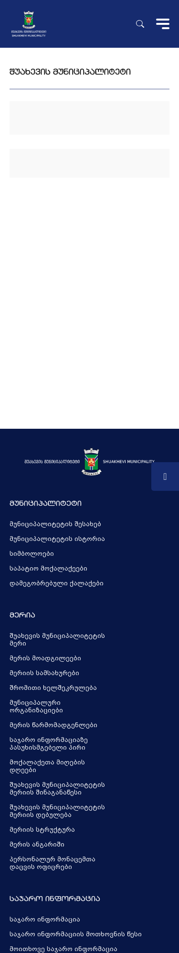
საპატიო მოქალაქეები (48, 568)
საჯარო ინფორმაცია (45, 919)
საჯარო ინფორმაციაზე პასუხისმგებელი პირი (49, 744)
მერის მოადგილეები (45, 658)
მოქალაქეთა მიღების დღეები (47, 766)
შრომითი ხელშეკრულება (53, 688)
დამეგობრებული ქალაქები (57, 583)
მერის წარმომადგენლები (53, 725)
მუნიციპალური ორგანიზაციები (36, 706)
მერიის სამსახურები (44, 673)
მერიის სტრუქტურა (42, 829)
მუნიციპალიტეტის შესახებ (55, 524)
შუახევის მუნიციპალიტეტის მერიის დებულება (57, 811)
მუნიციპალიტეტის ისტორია (57, 539)
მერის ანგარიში (37, 844)
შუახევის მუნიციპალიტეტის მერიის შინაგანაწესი (57, 789)
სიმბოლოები (32, 554)
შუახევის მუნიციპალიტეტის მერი (57, 640)
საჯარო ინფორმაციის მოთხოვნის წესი (76, 934)
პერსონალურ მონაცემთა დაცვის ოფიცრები (52, 863)
